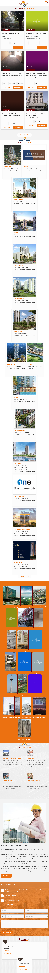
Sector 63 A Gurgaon (10, 673)
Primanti (16, 232)
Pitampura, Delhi (12, 695)
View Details (7, 47)
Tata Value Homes (20, 430)
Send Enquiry (17, 47)
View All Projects (24, 576)
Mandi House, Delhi (11, 629)
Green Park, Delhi (26, 717)
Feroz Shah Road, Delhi (35, 695)
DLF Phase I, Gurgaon (24, 739)
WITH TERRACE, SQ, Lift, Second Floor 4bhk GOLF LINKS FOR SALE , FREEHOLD (12, 75)
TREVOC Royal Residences (22, 529)
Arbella (26, 166)
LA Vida (16, 397)
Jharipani (17, 717)
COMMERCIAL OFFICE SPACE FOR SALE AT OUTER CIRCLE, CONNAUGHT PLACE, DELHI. (36, 35)
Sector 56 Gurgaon (22, 651)
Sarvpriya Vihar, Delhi (38, 673)
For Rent (31, 110)
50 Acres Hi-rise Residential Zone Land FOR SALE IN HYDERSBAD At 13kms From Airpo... (36, 75)
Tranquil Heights (18, 199)
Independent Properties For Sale (12, 758)
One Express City (19, 496)
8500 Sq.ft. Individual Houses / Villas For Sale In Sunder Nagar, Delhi (11, 35)
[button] (10, 895)
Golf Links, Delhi (38, 629)
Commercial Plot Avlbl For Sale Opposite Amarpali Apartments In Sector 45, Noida (11, 115)
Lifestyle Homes (18, 265)
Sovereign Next (17, 331)
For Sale (6, 29)
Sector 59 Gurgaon (26, 607)
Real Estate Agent (32, 758)
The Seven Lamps (19, 298)
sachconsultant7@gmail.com (12, 900)
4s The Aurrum (18, 562)
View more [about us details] (5, 875)
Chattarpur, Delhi (11, 651)
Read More (6, 950)
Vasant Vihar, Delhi (8, 717)
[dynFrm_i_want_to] (36, 916)
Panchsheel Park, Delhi (39, 717)
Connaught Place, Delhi (39, 607)
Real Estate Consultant (33, 780)
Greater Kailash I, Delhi (35, 651)
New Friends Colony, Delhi (25, 629)
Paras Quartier (11, 364)
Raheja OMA (8, 166)
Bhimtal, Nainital (22, 695)
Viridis (30, 364)
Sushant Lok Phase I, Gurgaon (11, 607)
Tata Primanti (17, 463)
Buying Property (7, 780)
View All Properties (24, 134)
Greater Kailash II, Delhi (24, 673)
